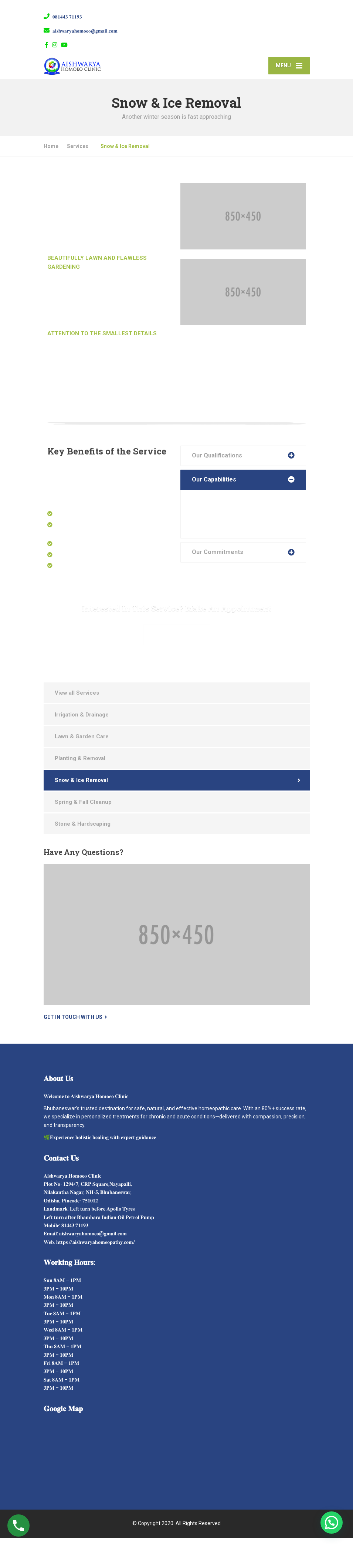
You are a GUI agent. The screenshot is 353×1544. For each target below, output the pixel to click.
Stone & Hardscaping (83, 830)
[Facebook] (47, 45)
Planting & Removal (80, 764)
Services (77, 152)
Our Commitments (217, 558)
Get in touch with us (73, 1023)
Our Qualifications (217, 461)
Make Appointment (176, 641)
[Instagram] (55, 45)
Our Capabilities (214, 485)
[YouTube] (64, 45)
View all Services (77, 699)
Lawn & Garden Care (82, 742)
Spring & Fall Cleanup (83, 808)
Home (51, 152)
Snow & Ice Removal (81, 786)
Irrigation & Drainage (82, 721)
